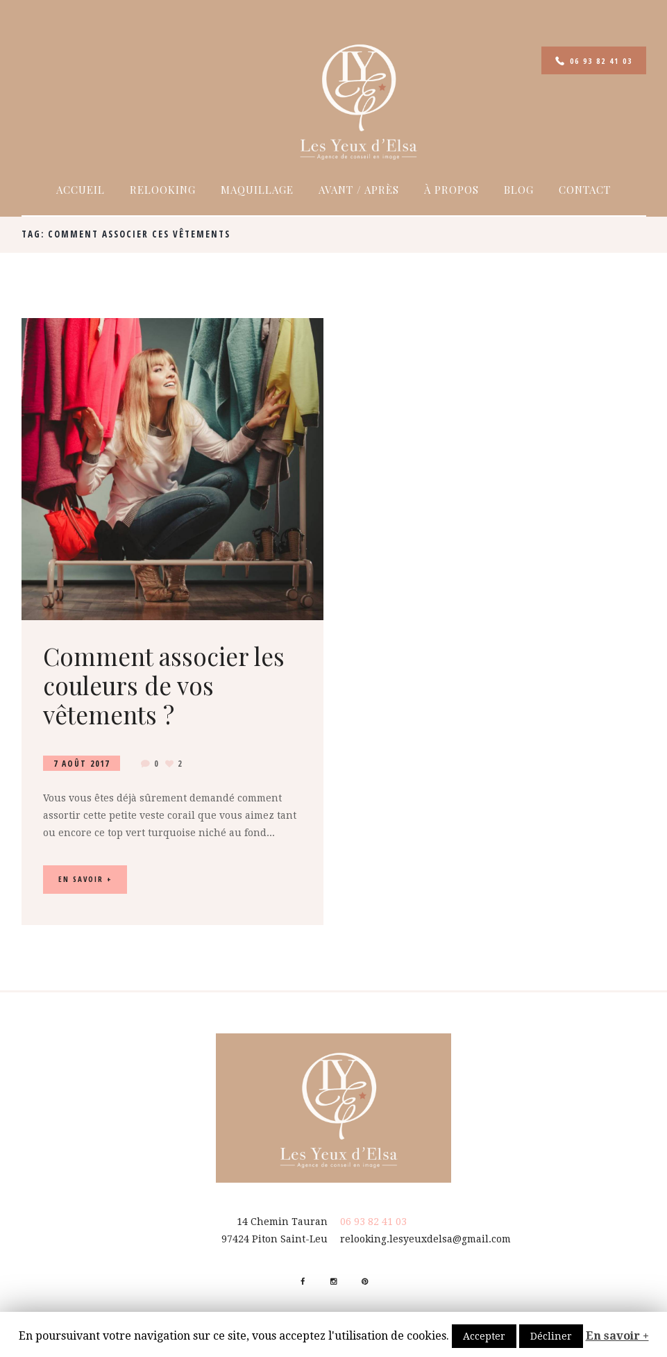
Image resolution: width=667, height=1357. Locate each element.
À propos (451, 190)
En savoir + (617, 1335)
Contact (585, 190)
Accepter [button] (484, 1336)
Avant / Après (359, 190)
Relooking (163, 190)
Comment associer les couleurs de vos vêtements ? (164, 685)
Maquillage (257, 190)
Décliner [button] (551, 1336)
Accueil (80, 190)
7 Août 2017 (81, 763)
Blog (519, 190)
